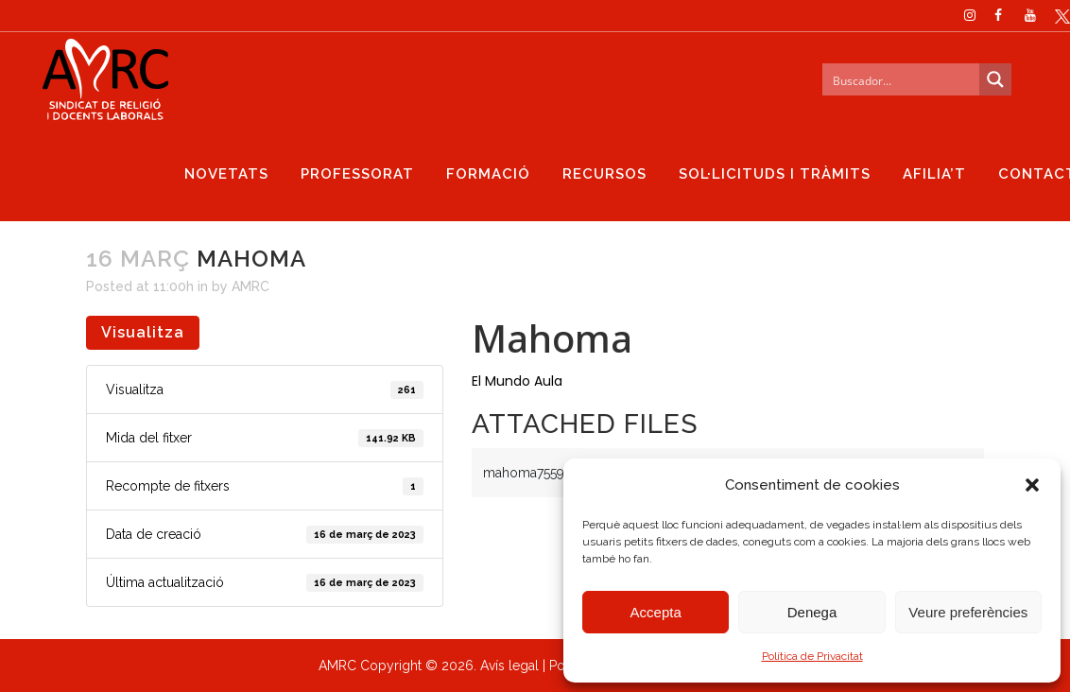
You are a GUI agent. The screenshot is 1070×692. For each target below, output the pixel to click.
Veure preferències (967, 612)
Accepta (656, 612)
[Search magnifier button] (995, 79)
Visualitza (142, 332)
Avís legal (509, 665)
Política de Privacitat (812, 656)
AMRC (250, 286)
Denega (812, 612)
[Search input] (902, 79)
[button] (1032, 485)
